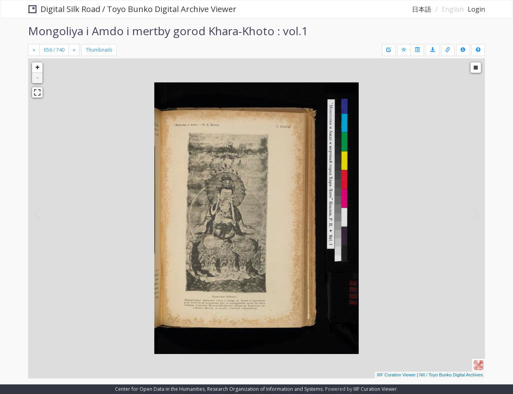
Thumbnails (99, 49)
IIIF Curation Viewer (396, 374)
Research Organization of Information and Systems (265, 389)
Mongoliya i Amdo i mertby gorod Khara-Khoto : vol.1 (168, 30)
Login (476, 9)
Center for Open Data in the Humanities (160, 389)
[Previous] (34, 50)
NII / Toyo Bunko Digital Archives (451, 374)
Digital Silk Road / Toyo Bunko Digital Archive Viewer (132, 9)
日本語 (421, 9)
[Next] (74, 50)
